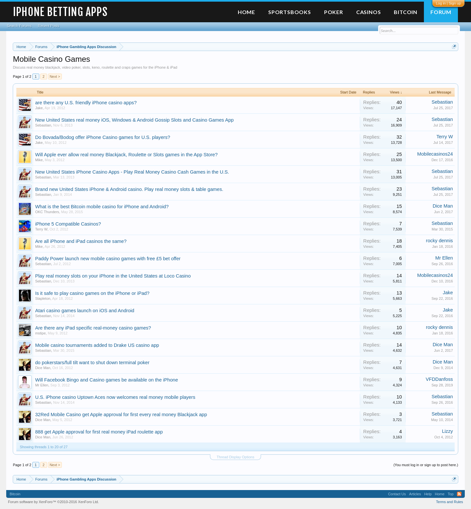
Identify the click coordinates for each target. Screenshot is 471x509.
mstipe (40, 333)
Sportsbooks (289, 12)
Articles (415, 494)
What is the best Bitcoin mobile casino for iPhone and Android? (101, 206)
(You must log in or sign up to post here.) (425, 465)
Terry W (444, 136)
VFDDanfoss (439, 379)
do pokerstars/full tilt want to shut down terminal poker (92, 362)
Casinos (368, 12)
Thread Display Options (235, 457)
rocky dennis (439, 240)
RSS (459, 494)
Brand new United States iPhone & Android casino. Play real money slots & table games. (129, 189)
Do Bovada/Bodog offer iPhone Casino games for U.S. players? (102, 137)
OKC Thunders (47, 212)
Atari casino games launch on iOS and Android (84, 310)
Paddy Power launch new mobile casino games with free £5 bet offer (108, 258)
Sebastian (442, 102)
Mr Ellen (444, 258)
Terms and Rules (449, 502)
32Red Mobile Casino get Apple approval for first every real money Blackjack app (121, 414)
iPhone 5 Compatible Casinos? (68, 224)
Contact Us (397, 494)
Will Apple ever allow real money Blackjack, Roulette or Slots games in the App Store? (126, 154)
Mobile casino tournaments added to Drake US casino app (97, 345)
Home (246, 12)
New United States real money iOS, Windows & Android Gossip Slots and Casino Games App (134, 120)
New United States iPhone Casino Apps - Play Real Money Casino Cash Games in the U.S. (132, 172)
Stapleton (42, 298)
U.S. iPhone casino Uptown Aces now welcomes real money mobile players (115, 397)
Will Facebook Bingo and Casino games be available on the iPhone (106, 379)
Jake (39, 108)
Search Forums (19, 26)
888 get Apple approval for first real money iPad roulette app (99, 431)
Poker (333, 12)
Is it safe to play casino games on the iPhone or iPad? (92, 293)
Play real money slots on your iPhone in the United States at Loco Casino (113, 276)
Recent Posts (48, 26)
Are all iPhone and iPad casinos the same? (80, 241)
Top (451, 494)
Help (428, 494)
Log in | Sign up (448, 3)
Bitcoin (405, 12)
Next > (55, 76)
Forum (440, 12)
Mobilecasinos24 (435, 154)
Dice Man (443, 206)
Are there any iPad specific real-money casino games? (93, 328)
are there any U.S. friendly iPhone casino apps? (85, 102)
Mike (39, 160)
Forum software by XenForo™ (53, 502)
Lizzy (447, 431)
